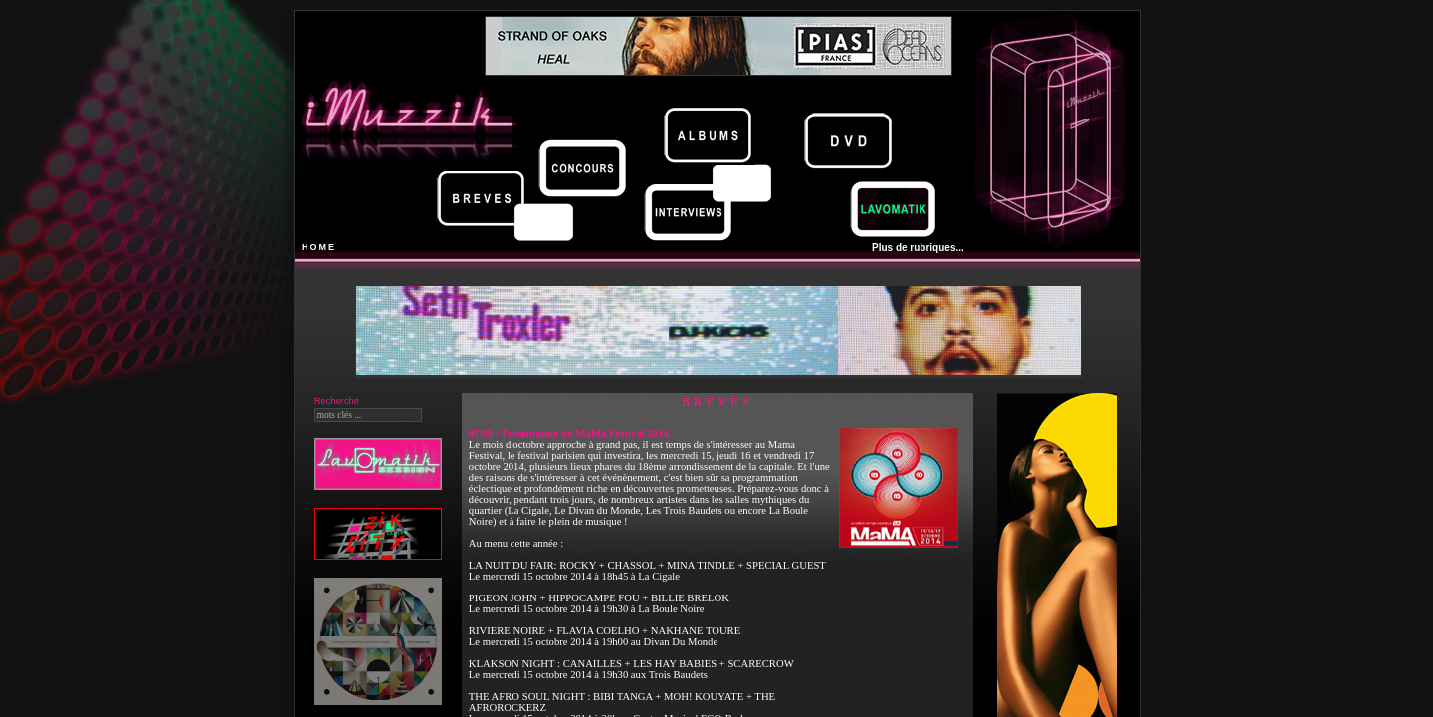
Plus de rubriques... (918, 247)
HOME (319, 247)
